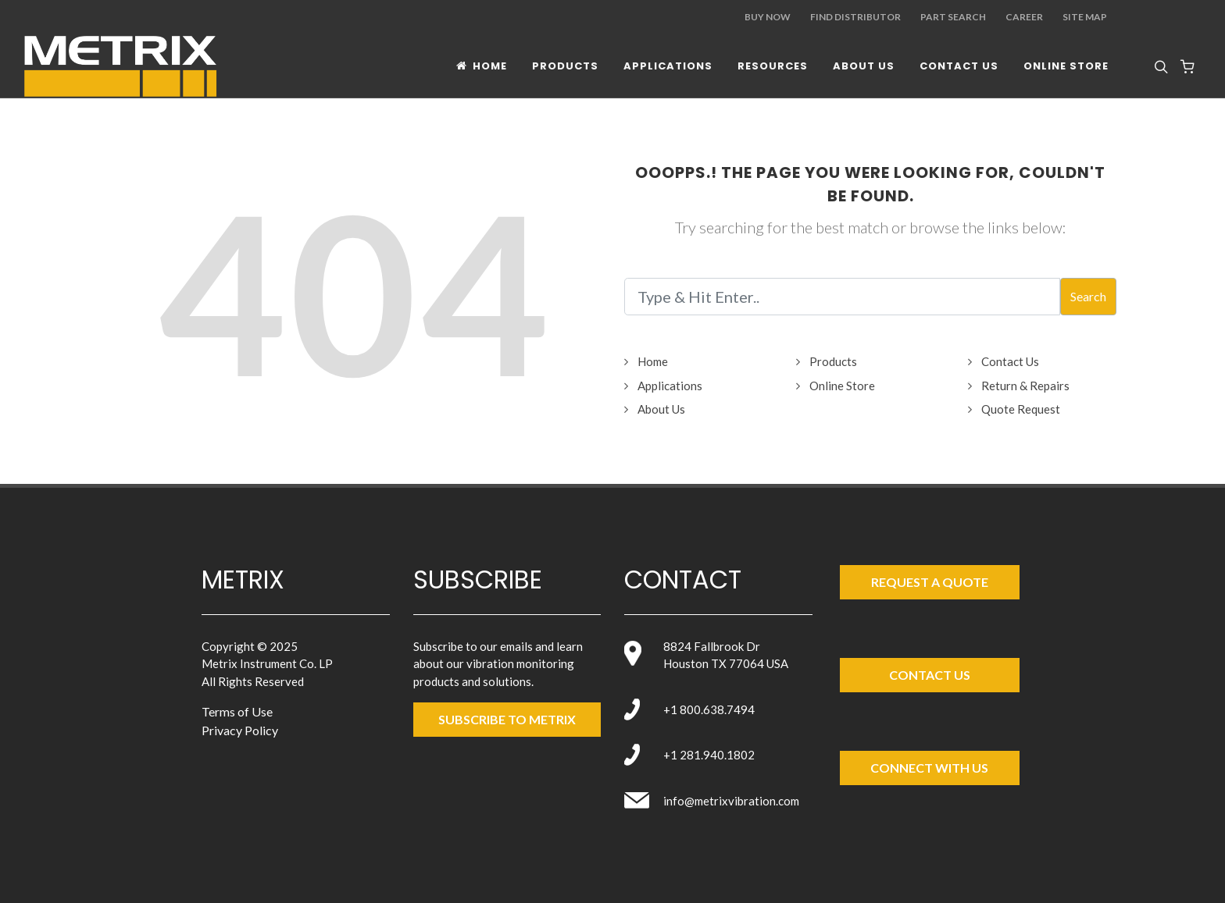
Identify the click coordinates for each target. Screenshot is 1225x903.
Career (1024, 17)
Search (1088, 296)
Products (833, 361)
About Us (661, 409)
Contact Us (1010, 361)
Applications (670, 386)
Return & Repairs (1025, 386)
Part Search (953, 17)
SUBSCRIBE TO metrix (507, 719)
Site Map (1084, 17)
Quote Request (1020, 409)
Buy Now (768, 17)
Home (653, 361)
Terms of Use (237, 711)
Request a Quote (929, 581)
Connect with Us (929, 767)
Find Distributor (855, 17)
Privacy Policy (240, 730)
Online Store (842, 386)
